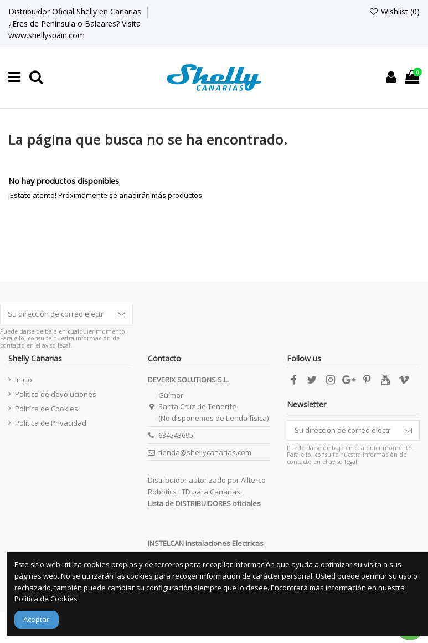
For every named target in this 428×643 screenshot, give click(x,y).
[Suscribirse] (121, 314)
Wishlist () (394, 11)
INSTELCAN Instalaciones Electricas (206, 543)
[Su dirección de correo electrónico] (56, 314)
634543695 (175, 435)
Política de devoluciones (55, 394)
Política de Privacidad (50, 423)
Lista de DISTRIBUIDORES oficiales (204, 503)
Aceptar (36, 619)
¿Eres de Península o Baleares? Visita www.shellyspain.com (74, 29)
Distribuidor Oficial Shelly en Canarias (75, 11)
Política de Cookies (46, 409)
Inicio (23, 380)
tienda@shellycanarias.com (204, 452)
